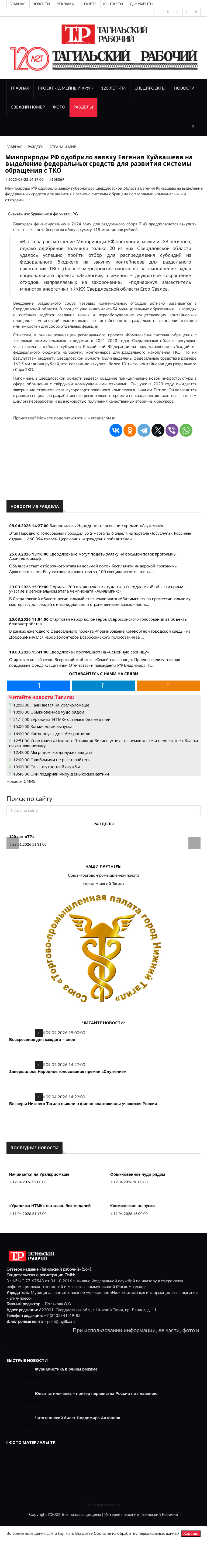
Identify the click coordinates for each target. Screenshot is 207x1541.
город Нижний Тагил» (103, 884)
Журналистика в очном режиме (66, 1369)
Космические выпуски (132, 1205)
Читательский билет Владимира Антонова (77, 1417)
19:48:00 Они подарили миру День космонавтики (61, 774)
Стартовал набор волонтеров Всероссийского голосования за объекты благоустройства (98, 621)
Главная (17, 4)
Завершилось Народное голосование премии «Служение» (106, 525)
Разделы (83, 107)
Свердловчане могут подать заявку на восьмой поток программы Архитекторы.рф (93, 556)
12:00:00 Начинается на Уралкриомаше (51, 705)
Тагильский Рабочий (159, 1515)
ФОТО (59, 107)
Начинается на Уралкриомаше (39, 1174)
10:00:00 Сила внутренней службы (46, 766)
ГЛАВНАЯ (20, 88)
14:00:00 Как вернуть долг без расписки (52, 733)
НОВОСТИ (184, 88)
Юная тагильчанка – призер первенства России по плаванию (96, 1393)
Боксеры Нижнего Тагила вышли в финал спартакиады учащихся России (83, 1103)
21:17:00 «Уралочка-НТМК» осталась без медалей (62, 719)
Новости (41, 4)
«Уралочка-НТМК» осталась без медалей (50, 1205)
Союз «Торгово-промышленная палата (103, 875)
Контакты (113, 4)
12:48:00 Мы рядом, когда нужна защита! (53, 752)
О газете (88, 4)
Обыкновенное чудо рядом (137, 1174)
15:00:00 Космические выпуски (42, 726)
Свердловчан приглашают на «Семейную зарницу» (99, 652)
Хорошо (190, 1534)
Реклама (65, 4)
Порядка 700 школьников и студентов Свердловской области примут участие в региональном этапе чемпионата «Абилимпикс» (97, 589)
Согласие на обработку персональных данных (136, 1534)
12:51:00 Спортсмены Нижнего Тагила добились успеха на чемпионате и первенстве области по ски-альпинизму (103, 743)
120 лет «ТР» (113, 88)
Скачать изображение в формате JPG (43, 214)
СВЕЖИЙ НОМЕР (28, 107)
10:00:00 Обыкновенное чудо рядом (48, 712)
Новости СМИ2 (21, 782)
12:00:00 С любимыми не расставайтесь (51, 759)
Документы (141, 4)
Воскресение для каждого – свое (42, 1039)
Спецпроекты (150, 88)
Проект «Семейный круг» (65, 88)
